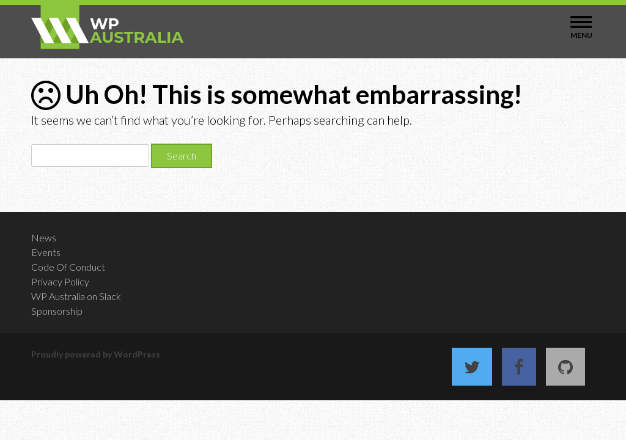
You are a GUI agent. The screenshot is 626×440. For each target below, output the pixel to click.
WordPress (137, 354)
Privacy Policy (60, 281)
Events (46, 252)
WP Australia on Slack (76, 296)
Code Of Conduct (68, 267)
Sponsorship (57, 311)
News (43, 237)
